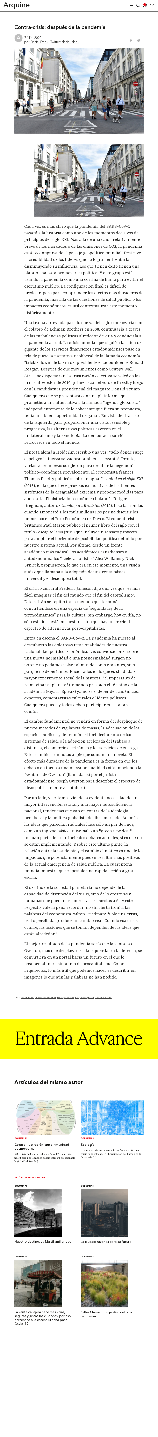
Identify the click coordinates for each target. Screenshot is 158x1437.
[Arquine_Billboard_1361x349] (79, 1058)
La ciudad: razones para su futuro (106, 1242)
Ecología (88, 1145)
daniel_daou (70, 42)
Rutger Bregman (84, 997)
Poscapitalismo (65, 997)
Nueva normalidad (45, 997)
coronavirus (27, 997)
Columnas (21, 1138)
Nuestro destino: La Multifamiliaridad (42, 1241)
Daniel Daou (39, 42)
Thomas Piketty (103, 997)
